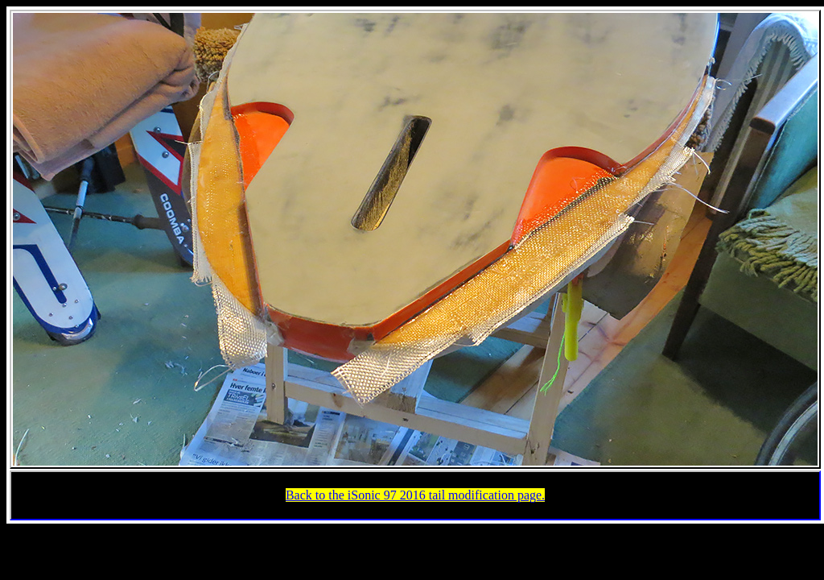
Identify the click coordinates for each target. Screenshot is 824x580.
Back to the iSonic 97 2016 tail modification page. (415, 495)
